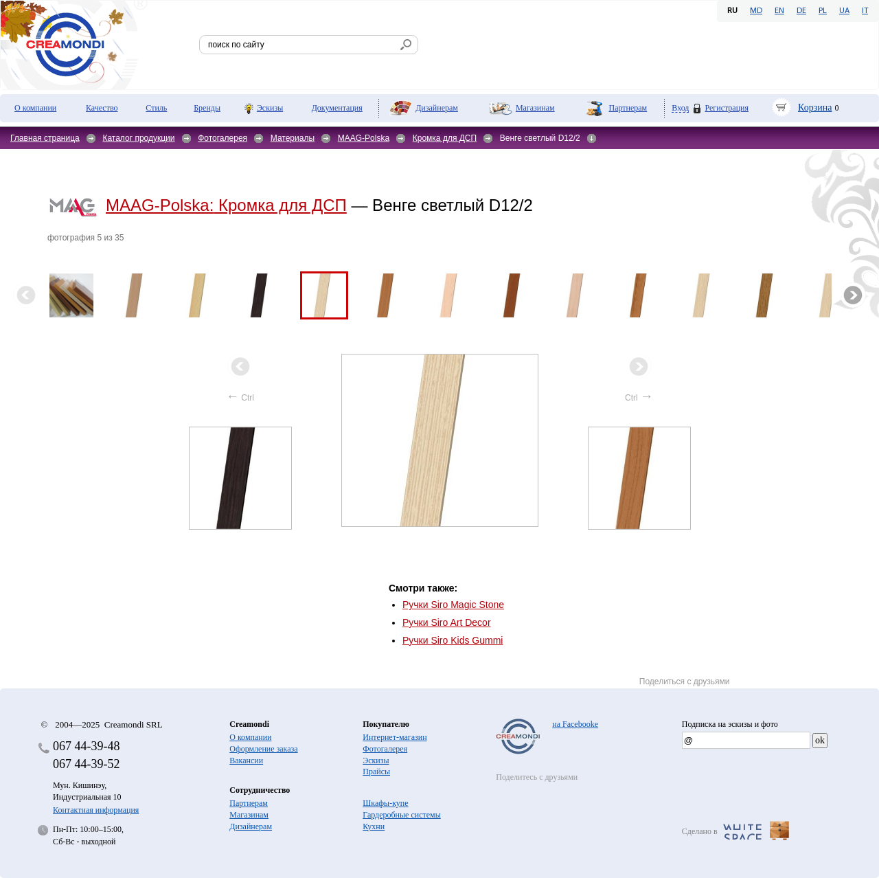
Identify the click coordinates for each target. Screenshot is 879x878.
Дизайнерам (436, 108)
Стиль (156, 108)
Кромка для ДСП (445, 138)
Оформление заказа (263, 749)
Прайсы (376, 771)
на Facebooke (575, 724)
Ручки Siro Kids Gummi (452, 640)
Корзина (815, 107)
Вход (680, 108)
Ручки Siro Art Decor (446, 622)
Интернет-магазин (394, 737)
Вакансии (246, 760)
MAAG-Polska (363, 138)
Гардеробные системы (401, 815)
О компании (35, 108)
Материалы (293, 138)
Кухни (374, 826)
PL (823, 11)
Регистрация (727, 108)
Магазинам (535, 108)
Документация (337, 108)
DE (801, 11)
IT (865, 11)
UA (844, 11)
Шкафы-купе (385, 803)
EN (779, 11)
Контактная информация (96, 810)
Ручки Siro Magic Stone (453, 604)
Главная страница (45, 138)
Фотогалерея (222, 138)
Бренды (207, 108)
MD (756, 11)
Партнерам (627, 108)
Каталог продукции (138, 138)
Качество (102, 108)
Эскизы (270, 108)
